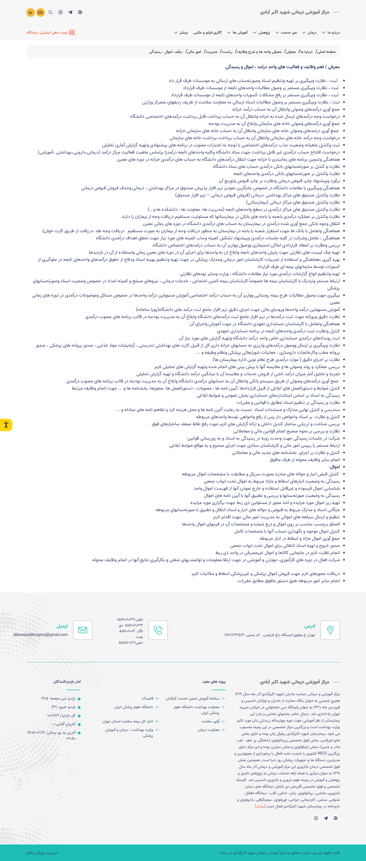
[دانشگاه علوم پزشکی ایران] (128, 707)
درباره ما (331, 32)
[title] (80, 12)
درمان (309, 32)
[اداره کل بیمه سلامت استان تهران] (128, 721)
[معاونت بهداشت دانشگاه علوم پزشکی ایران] (195, 710)
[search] (50, 12)
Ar (30, 13)
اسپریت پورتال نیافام (42, 853)
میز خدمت (286, 32)
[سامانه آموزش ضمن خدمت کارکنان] (195, 698)
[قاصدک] (128, 698)
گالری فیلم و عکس (207, 32)
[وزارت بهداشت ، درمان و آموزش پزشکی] (128, 733)
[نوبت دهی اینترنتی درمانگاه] (50, 32)
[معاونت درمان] (195, 730)
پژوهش (261, 32)
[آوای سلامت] (195, 721)
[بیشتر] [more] (260, 806)
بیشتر (181, 32)
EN (40, 13)
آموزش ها (237, 32)
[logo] (300, 12)
